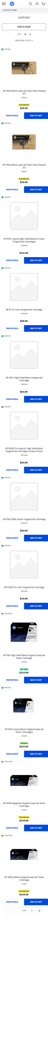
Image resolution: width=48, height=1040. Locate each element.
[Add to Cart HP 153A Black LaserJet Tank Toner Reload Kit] (36, 189)
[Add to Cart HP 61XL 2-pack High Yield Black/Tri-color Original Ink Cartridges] (36, 260)
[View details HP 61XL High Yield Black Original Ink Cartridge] (12, 399)
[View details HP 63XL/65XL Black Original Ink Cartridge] (12, 538)
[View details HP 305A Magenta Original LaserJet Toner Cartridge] (12, 828)
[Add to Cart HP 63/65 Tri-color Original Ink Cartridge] (36, 606)
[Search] (31, 3)
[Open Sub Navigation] (3, 3)
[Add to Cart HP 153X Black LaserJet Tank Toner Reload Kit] (36, 115)
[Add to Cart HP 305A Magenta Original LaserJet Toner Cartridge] (36, 828)
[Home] (12, 4)
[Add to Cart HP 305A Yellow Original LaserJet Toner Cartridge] (36, 902)
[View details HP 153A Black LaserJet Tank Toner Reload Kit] (12, 189)
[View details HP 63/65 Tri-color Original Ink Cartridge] (12, 606)
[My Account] (37, 3)
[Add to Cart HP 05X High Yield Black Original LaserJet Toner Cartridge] (36, 680)
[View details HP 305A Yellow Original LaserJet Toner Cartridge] (12, 902)
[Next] (32, 910)
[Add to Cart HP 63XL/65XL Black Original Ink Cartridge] (36, 538)
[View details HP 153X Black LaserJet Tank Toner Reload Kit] (12, 115)
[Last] (39, 910)
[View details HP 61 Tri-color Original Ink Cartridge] (12, 328)
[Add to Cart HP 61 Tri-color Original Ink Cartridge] (36, 328)
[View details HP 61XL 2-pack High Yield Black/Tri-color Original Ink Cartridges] (12, 260)
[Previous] (16, 910)
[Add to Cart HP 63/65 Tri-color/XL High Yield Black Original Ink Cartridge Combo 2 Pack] (36, 470)
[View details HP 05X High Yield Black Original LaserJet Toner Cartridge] (12, 680)
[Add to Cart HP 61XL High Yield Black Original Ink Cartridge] (36, 399)
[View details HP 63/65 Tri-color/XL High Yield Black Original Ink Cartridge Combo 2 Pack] (12, 470)
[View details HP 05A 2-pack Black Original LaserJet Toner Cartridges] (12, 754)
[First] (8, 910)
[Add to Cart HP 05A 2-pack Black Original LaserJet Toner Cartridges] (36, 754)
